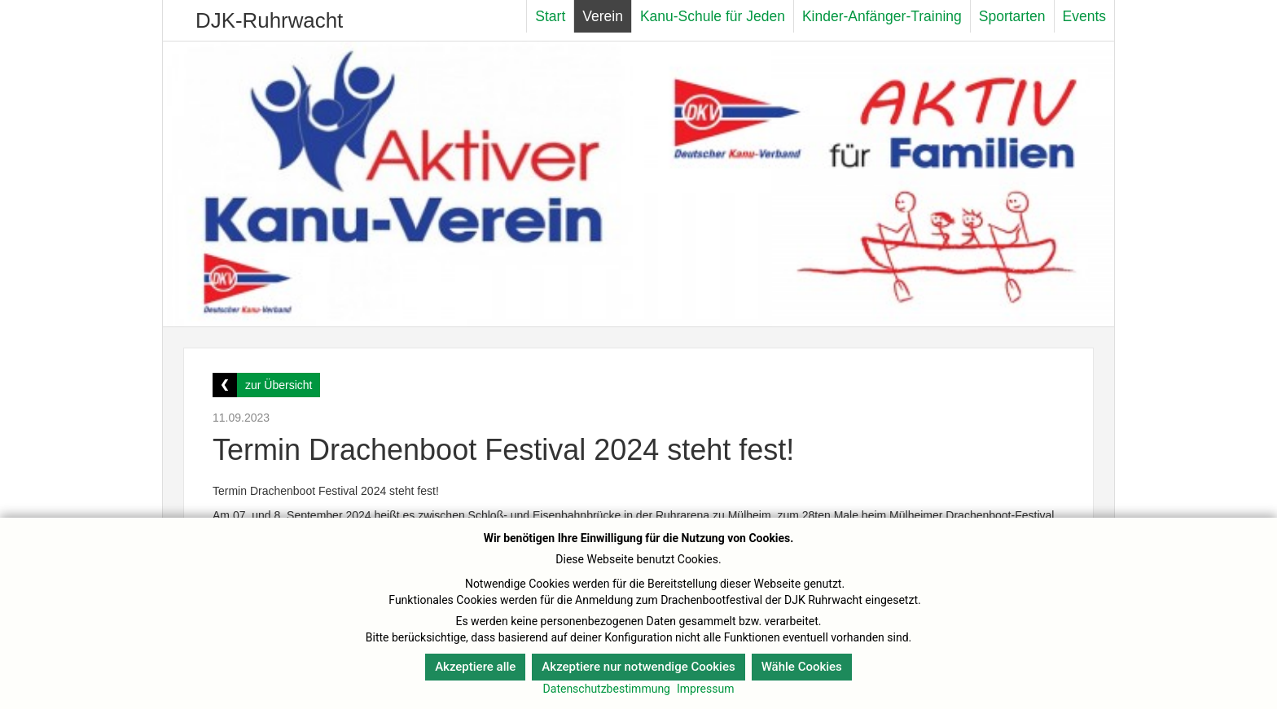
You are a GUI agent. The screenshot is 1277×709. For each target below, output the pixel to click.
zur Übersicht (278, 385)
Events (1085, 16)
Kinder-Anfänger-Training (882, 16)
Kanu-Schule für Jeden (712, 16)
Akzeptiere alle (475, 666)
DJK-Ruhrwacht (269, 20)
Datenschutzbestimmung (606, 688)
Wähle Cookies (801, 666)
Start (550, 16)
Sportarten (1012, 16)
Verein (602, 16)
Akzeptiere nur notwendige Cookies (638, 666)
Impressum (705, 688)
